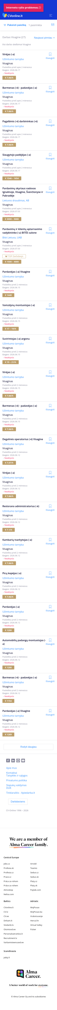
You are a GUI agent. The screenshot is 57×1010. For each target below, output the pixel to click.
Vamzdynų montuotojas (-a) (18, 305)
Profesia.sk (9, 868)
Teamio (33, 868)
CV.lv (6, 911)
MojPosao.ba (36, 911)
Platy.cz (33, 881)
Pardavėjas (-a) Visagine (16, 271)
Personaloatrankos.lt (13, 933)
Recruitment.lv (10, 938)
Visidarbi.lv (9, 925)
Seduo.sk (34, 877)
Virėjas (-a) (8, 54)
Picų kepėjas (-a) (11, 573)
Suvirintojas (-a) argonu (16, 338)
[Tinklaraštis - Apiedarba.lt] (20, 792)
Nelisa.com (9, 894)
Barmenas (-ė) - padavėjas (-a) (19, 87)
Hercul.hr (34, 920)
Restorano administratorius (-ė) (20, 506)
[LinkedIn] (13, 761)
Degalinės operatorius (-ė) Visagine (22, 439)
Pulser (33, 929)
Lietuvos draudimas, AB (15, 200)
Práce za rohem (11, 885)
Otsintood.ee (10, 929)
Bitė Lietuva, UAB (12, 237)
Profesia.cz (9, 872)
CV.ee (6, 916)
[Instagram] (18, 761)
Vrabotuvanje (36, 916)
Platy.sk (33, 885)
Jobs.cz (7, 863)
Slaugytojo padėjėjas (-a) (16, 154)
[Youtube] (23, 761)
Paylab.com (35, 890)
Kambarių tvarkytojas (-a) (17, 539)
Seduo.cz (34, 872)
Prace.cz (7, 877)
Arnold (33, 863)
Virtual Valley (36, 925)
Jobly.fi (7, 957)
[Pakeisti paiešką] (14, 25)
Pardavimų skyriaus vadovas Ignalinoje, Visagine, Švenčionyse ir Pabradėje (22, 192)
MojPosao (35, 907)
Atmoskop (8, 890)
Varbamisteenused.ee (14, 942)
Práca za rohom (11, 881)
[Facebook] (8, 761)
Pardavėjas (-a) (11, 606)
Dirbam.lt (8, 920)
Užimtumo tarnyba (13, 59)
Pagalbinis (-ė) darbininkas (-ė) (20, 121)
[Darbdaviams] (18, 802)
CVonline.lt (9, 907)
